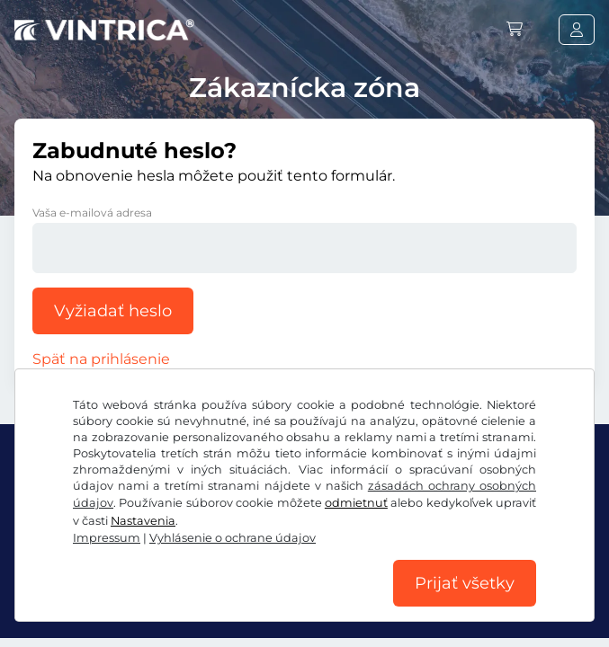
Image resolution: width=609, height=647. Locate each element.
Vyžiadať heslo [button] (113, 311)
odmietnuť (356, 503)
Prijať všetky (465, 583)
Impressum (106, 538)
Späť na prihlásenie (101, 359)
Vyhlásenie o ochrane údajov (232, 538)
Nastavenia (143, 520)
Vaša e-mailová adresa (92, 212)
